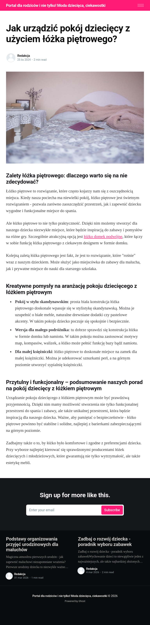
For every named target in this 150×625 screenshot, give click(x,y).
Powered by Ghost (75, 601)
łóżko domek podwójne (103, 236)
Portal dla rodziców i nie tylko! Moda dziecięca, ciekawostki (55, 5)
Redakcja (23, 56)
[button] (141, 5)
